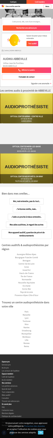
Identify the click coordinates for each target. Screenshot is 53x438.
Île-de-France (26, 276)
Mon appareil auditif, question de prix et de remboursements (26, 234)
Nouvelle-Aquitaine (26, 282)
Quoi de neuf (6, 389)
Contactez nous (7, 410)
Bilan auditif (6, 395)
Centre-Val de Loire (26, 263)
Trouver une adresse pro (10, 401)
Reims (26, 346)
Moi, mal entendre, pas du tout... (26, 201)
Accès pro (5, 368)
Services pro (6, 365)
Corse (26, 267)
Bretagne (26, 260)
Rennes (26, 343)
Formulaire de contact (26, 77)
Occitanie (26, 286)
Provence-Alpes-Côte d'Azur (26, 295)
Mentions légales (8, 413)
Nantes (26, 327)
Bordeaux (26, 337)
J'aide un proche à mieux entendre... (26, 217)
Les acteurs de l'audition (10, 371)
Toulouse (26, 321)
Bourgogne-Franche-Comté (26, 257)
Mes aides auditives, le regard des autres (26, 224)
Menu (47, 6)
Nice (26, 324)
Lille (26, 340)
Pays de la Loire (26, 292)
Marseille (26, 315)
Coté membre (40, 2)
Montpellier (26, 333)
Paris (26, 311)
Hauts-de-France (26, 273)
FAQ (3, 407)
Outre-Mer (26, 289)
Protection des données (34, 426)
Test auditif (32, 43)
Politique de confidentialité (11, 416)
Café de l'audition (8, 377)
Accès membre (7, 380)
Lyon (26, 318)
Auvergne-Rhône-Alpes (26, 254)
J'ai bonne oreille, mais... (26, 209)
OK (41, 432)
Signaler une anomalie (40, 83)
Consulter (5, 398)
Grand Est (27, 270)
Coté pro (13, 2)
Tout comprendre (8, 392)
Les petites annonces (9, 386)
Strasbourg (26, 330)
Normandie (26, 279)
